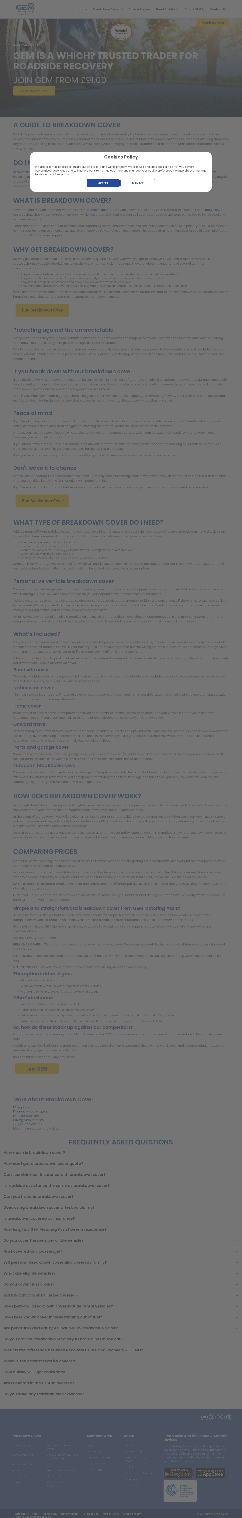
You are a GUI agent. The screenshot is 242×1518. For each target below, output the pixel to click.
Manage (138, 183)
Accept (103, 183)
